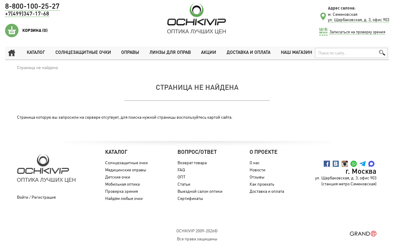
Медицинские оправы (125, 169)
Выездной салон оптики (199, 191)
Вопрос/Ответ (197, 152)
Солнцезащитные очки (83, 53)
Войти (22, 197)
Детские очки (117, 176)
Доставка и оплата (248, 53)
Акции (208, 53)
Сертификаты (190, 198)
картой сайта (219, 117)
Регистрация (44, 197)
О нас (255, 162)
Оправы (130, 53)
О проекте (264, 152)
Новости (257, 169)
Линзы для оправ (170, 53)
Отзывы (257, 176)
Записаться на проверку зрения (357, 31)
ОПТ (181, 176)
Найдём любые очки (124, 198)
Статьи (183, 184)
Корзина (35, 30)
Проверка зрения (121, 191)
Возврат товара (192, 162)
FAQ (181, 169)
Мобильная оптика (122, 184)
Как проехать (262, 184)
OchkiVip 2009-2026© (197, 230)
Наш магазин (296, 53)
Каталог (36, 53)
